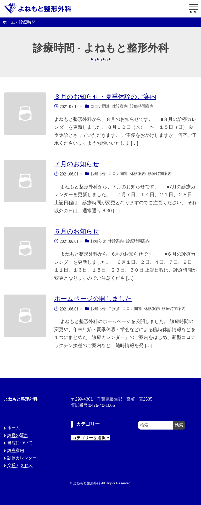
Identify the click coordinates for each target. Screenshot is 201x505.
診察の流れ (17, 435)
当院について (19, 443)
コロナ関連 (100, 106)
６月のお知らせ (76, 231)
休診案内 (120, 106)
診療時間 (27, 22)
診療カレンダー (22, 458)
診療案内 (15, 450)
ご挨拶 (114, 308)
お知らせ (98, 174)
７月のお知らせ (76, 163)
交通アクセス (19, 465)
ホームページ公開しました (93, 298)
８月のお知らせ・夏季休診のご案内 (105, 96)
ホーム (9, 22)
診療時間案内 (142, 106)
